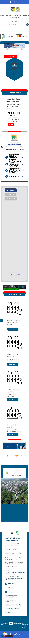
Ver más (11, 124)
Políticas (7, 605)
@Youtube (11, 592)
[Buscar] (27, 24)
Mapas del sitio (16, 605)
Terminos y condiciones (12, 608)
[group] (14, 69)
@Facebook (11, 583)
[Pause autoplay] (10, 56)
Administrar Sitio (14, 21)
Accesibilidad (9, 612)
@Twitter (11, 588)
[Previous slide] (7, 48)
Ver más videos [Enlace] (14, 274)
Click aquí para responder (11, 289)
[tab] (8, 53)
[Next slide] (21, 48)
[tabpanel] (14, 48)
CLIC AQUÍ (12, 329)
